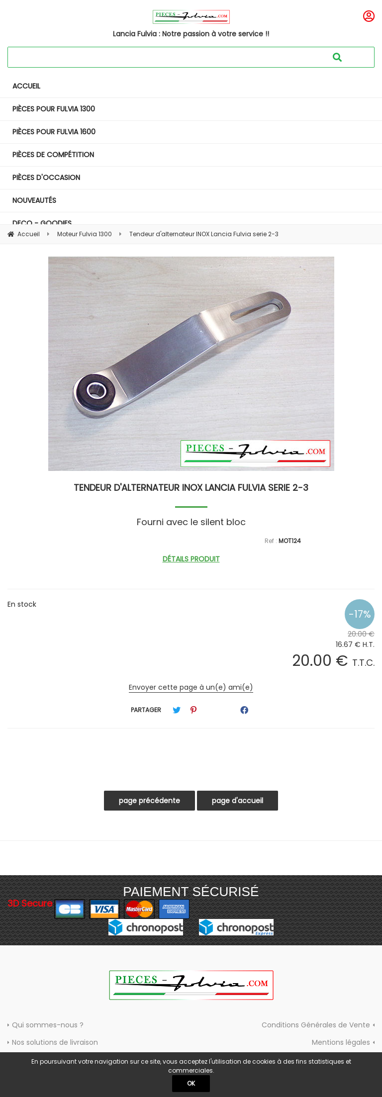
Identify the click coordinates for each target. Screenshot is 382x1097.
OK (191, 1083)
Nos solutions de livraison (55, 1042)
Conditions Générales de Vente (316, 1025)
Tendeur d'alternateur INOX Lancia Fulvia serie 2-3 (191, 487)
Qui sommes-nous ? (48, 1025)
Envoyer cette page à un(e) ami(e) (191, 687)
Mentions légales (341, 1042)
